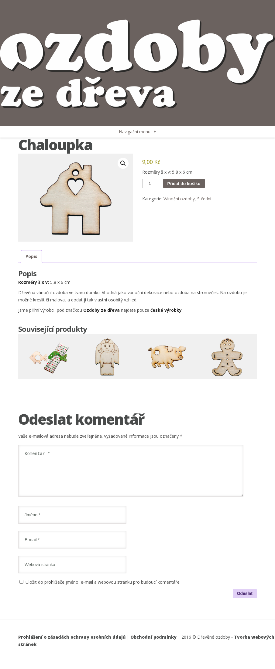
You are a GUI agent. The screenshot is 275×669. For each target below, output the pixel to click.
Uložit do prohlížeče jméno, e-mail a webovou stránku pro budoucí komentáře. (103, 589)
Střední (204, 199)
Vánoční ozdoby (179, 199)
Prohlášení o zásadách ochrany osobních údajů (71, 644)
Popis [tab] (31, 256)
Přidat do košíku (184, 183)
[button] (123, 163)
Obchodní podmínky (153, 644)
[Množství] (152, 183)
